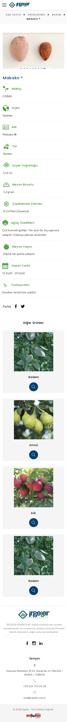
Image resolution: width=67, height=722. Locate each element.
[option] (33, 51)
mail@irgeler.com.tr (38, 697)
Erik (33, 513)
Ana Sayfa (13, 14)
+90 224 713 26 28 (38, 686)
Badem (56, 14)
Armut (33, 445)
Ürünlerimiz (36, 14)
